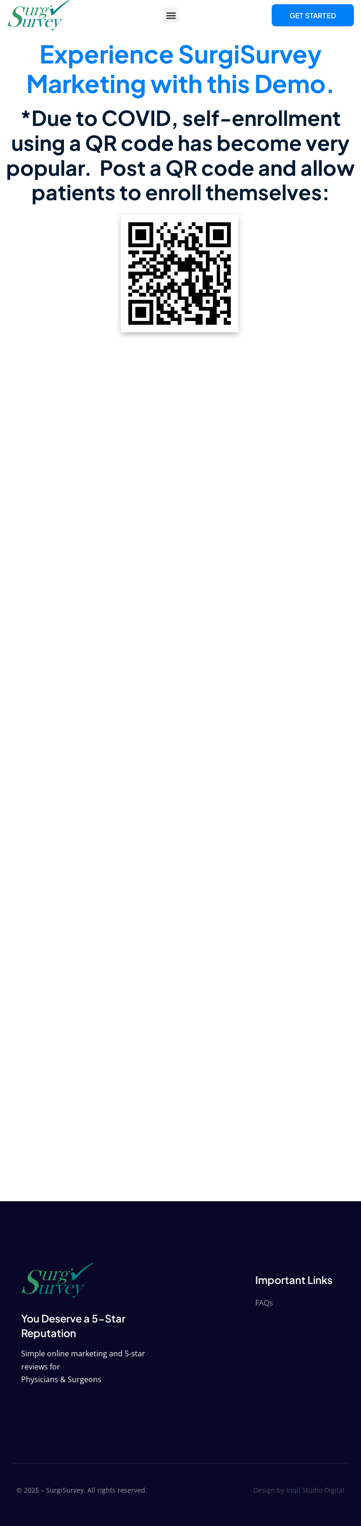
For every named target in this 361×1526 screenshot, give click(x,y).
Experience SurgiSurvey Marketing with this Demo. (180, 68)
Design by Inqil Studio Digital (299, 1490)
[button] (171, 15)
